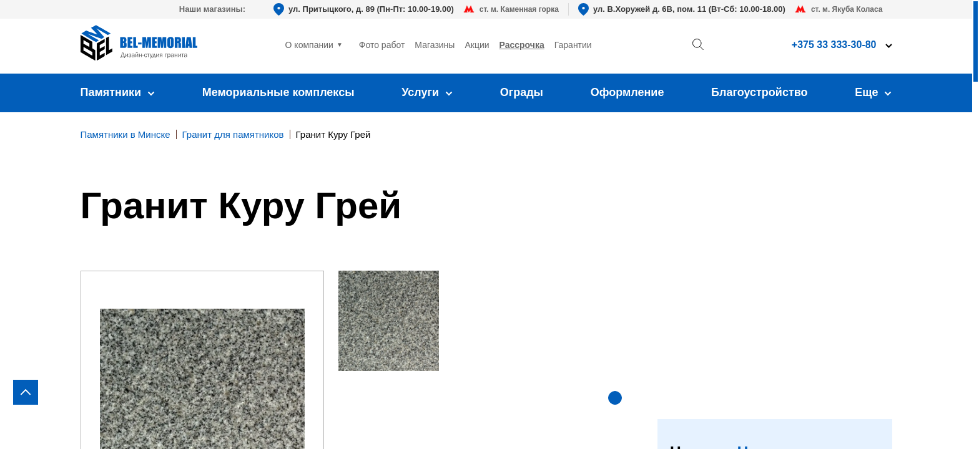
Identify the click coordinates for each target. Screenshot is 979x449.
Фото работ (382, 45)
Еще (873, 92)
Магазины (435, 45)
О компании (309, 45)
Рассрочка (521, 45)
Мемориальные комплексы (278, 92)
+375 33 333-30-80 (834, 44)
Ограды (521, 92)
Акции (477, 45)
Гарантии (573, 45)
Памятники (118, 92)
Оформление (627, 92)
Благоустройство (759, 92)
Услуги (427, 92)
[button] (615, 398)
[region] (489, 224)
